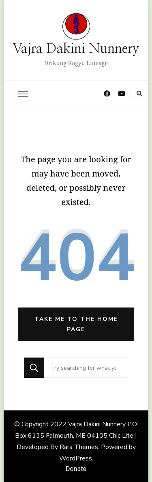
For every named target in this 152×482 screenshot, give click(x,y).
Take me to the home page (76, 324)
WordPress (75, 458)
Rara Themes (79, 447)
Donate (76, 469)
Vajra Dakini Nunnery (76, 49)
